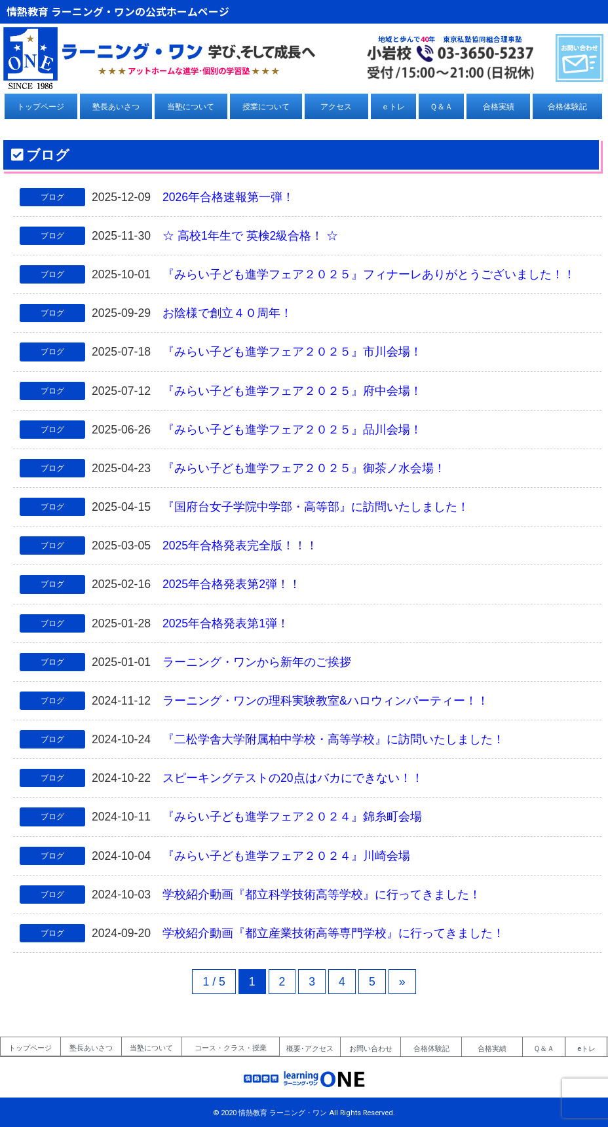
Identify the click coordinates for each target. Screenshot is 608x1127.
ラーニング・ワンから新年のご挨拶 (256, 662)
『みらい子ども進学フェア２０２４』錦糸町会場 (292, 816)
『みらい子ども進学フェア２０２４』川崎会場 (286, 855)
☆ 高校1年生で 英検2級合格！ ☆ (250, 235)
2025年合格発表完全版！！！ (240, 545)
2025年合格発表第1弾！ (225, 623)
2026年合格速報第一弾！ (228, 197)
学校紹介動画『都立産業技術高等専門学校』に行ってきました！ (333, 933)
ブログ (52, 197)
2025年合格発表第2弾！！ (231, 584)
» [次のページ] (402, 981)
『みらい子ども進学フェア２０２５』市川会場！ (292, 351)
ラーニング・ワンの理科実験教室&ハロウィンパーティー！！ (325, 700)
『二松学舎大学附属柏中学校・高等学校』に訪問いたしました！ (333, 739)
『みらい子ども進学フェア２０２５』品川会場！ (292, 429)
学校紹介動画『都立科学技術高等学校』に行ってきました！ (321, 894)
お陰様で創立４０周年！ (227, 313)
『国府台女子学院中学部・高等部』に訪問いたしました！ (315, 506)
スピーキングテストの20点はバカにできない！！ (292, 778)
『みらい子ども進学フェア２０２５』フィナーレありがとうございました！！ (368, 274)
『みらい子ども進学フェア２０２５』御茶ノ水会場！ (304, 468)
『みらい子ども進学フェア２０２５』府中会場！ (292, 390)
